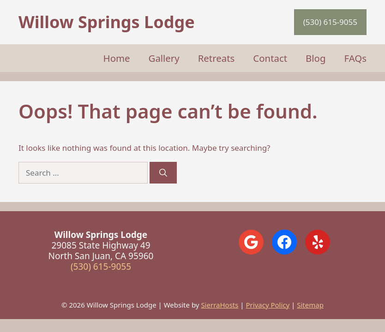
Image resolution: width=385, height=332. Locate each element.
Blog (315, 58)
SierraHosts (219, 304)
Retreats (216, 58)
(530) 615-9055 (330, 22)
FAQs (355, 58)
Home (116, 58)
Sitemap (310, 304)
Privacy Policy (268, 304)
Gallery (164, 58)
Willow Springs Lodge (106, 22)
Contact (270, 58)
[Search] (163, 173)
